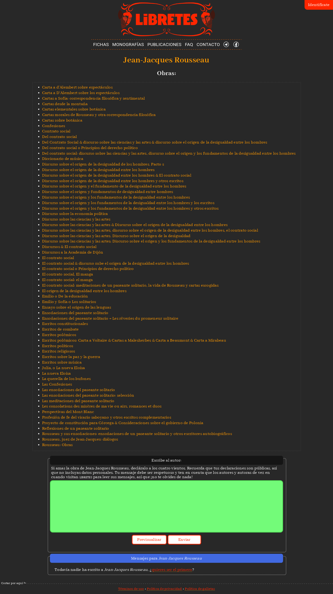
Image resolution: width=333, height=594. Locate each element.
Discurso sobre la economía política (75, 213)
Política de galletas (200, 589)
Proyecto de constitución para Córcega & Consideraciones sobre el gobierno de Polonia (123, 423)
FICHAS (101, 44)
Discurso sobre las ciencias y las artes (76, 219)
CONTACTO (208, 44)
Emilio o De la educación (65, 296)
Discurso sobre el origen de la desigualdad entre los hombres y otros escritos (112, 181)
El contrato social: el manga (67, 280)
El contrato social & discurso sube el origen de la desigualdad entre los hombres (115, 263)
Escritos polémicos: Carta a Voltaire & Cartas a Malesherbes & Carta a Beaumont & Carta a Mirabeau (134, 340)
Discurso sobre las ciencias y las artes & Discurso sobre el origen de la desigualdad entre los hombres (135, 225)
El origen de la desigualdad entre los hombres (84, 291)
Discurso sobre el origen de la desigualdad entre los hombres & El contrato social (116, 175)
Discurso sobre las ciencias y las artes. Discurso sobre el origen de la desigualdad (116, 236)
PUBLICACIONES (165, 44)
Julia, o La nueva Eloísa (63, 368)
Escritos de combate (60, 329)
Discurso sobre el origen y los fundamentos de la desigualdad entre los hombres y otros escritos (130, 208)
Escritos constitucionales (65, 323)
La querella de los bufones (66, 379)
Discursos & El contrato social (69, 247)
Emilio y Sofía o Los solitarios (69, 302)
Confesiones (53, 126)
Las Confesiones (57, 384)
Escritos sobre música (62, 362)
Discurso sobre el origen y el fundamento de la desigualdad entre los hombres (114, 186)
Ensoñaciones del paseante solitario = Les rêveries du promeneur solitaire (110, 318)
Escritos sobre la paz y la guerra (71, 357)
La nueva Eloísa (56, 373)
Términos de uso (131, 589)
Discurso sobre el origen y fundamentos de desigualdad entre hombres (107, 192)
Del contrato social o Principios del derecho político (90, 148)
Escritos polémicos (59, 335)
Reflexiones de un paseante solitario (75, 428)
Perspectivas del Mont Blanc (68, 412)
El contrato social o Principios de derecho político (88, 268)
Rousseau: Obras (57, 445)
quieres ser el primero (172, 569)
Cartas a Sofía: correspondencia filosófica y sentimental (93, 98)
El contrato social (58, 258)
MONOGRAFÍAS (128, 44)
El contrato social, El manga (67, 274)
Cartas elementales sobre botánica (74, 109)
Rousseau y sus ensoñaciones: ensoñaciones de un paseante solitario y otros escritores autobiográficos (137, 434)
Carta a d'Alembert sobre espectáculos (77, 87)
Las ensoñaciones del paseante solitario (78, 390)
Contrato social (56, 131)
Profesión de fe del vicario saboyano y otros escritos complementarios (106, 417)
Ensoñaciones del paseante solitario (75, 313)
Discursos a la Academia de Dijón (72, 252)
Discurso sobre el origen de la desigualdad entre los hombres (98, 170)
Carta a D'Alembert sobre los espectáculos (81, 93)
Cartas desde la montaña (65, 104)
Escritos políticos (57, 346)
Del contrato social (59, 137)
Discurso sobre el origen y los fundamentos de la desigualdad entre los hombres (116, 197)
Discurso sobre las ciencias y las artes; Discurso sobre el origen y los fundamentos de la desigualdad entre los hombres (151, 241)
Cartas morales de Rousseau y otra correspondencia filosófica (99, 115)
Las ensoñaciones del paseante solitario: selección (88, 395)
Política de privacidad (164, 589)
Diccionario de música (62, 158)
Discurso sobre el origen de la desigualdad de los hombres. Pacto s (103, 164)
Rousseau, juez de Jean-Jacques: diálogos (80, 439)
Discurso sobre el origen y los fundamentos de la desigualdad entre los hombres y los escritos (128, 203)
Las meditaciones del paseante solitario (78, 401)
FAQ (189, 44)
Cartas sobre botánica (62, 120)
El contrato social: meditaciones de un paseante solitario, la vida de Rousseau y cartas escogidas (130, 285)
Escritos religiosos (58, 351)
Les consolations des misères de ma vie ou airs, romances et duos (102, 406)
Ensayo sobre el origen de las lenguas (76, 307)
